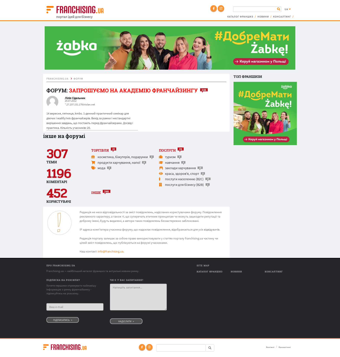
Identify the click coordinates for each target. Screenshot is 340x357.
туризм (170, 157)
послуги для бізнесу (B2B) (184, 184)
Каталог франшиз (240, 16)
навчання (172, 162)
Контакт (270, 347)
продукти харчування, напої (119, 162)
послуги (167, 150)
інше (96, 192)
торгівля (100, 150)
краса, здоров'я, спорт (182, 173)
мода (101, 168)
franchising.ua (57, 78)
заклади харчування (180, 168)
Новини (263, 16)
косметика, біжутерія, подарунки (123, 157)
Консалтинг (282, 16)
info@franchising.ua (110, 251)
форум (78, 78)
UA (287, 9)
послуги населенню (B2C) (184, 179)
